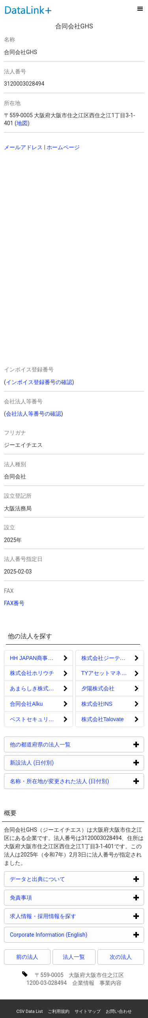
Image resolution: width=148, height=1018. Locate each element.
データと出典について (67, 879)
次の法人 (121, 957)
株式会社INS (96, 704)
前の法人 (27, 957)
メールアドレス (23, 147)
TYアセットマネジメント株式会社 (112, 673)
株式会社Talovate (102, 719)
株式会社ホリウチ (32, 673)
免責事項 (51, 897)
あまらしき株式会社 (35, 688)
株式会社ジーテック (106, 658)
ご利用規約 (58, 1011)
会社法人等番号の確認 (33, 414)
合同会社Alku (26, 704)
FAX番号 (14, 603)
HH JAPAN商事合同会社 (40, 658)
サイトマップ (88, 1011)
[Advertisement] (59, 208)
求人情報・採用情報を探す (73, 916)
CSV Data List (29, 1011)
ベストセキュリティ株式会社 (41, 719)
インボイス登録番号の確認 (39, 382)
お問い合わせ (119, 1011)
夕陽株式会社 (97, 688)
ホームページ (63, 147)
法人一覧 (74, 957)
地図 (22, 123)
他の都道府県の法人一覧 (70, 744)
